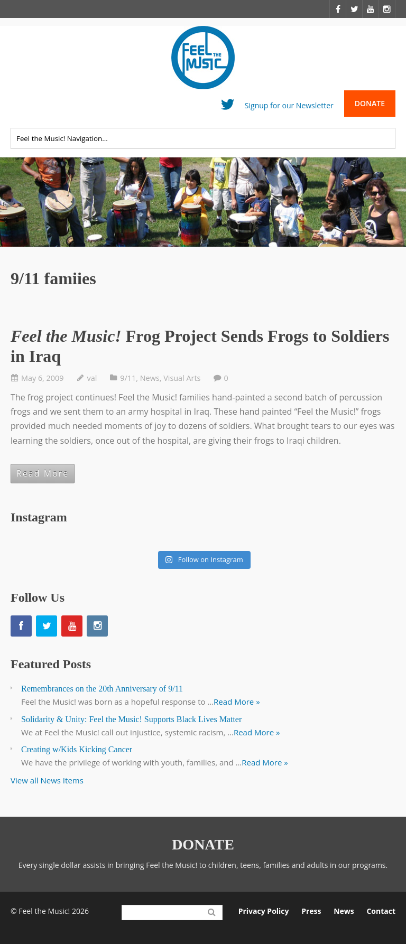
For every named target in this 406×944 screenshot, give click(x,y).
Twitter (227, 107)
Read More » (237, 701)
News (150, 378)
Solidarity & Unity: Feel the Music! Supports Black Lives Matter (131, 719)
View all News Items (47, 780)
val (92, 378)
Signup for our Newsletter (289, 104)
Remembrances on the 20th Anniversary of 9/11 (102, 688)
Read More (42, 473)
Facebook (203, 107)
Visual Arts (181, 378)
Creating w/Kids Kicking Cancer (76, 749)
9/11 (128, 378)
